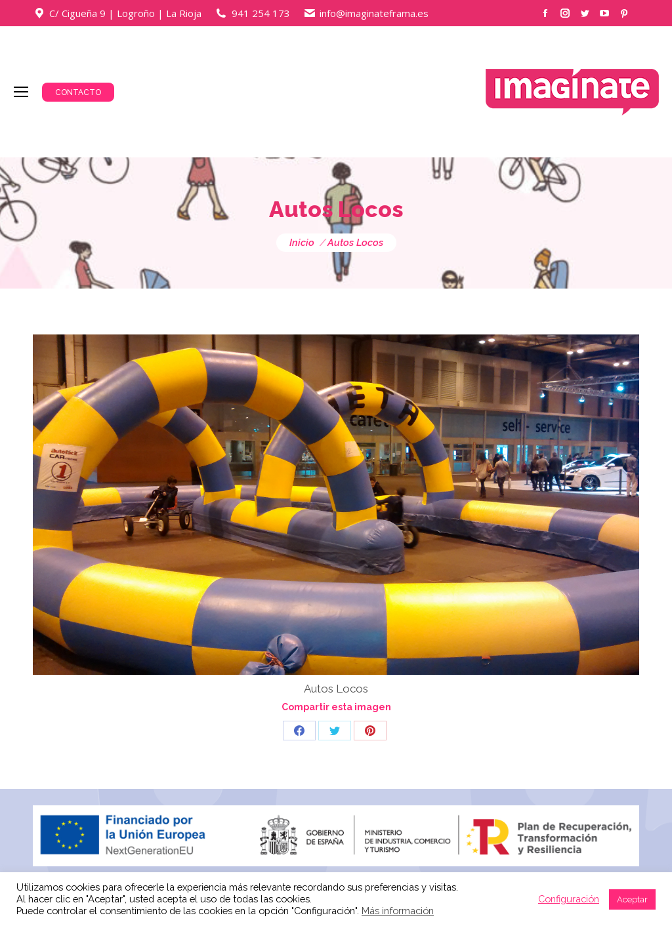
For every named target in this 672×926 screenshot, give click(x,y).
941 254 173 (261, 13)
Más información (398, 910)
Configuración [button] (568, 898)
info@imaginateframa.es (374, 13)
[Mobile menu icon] (21, 92)
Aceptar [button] (632, 899)
